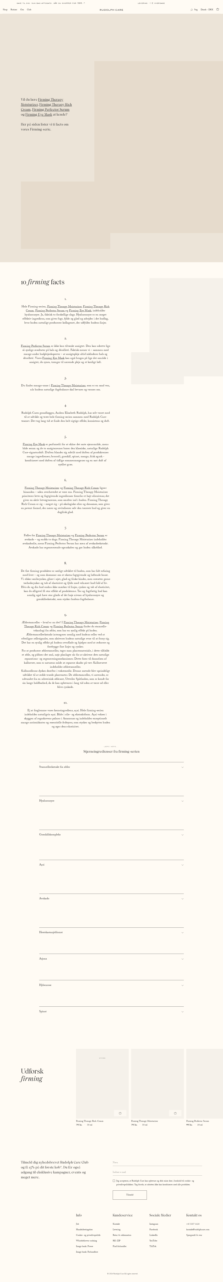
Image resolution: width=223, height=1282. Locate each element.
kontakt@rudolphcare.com (197, 1230)
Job (77, 1224)
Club (29, 10)
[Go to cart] (218, 9)
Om (22, 10)
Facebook (153, 1230)
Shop (4, 10)
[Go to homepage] (111, 10)
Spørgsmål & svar (194, 1235)
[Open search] (194, 10)
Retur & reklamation (122, 1235)
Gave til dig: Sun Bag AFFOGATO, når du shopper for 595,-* (51, 3)
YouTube (153, 1241)
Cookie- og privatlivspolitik (88, 1235)
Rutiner (13, 10)
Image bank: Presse (84, 1246)
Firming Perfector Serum (51, 109)
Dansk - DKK (207, 10)
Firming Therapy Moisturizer (64, 307)
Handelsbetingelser (84, 1230)
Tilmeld (129, 1195)
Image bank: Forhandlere (87, 1252)
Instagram (153, 1224)
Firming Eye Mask (38, 114)
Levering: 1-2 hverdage (151, 3)
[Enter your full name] (157, 1163)
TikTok (152, 1246)
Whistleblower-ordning (86, 1241)
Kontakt (116, 1224)
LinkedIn (153, 1235)
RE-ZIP (116, 1241)
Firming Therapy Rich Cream (81, 488)
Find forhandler (120, 1246)
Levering (116, 1230)
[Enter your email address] (157, 1173)
